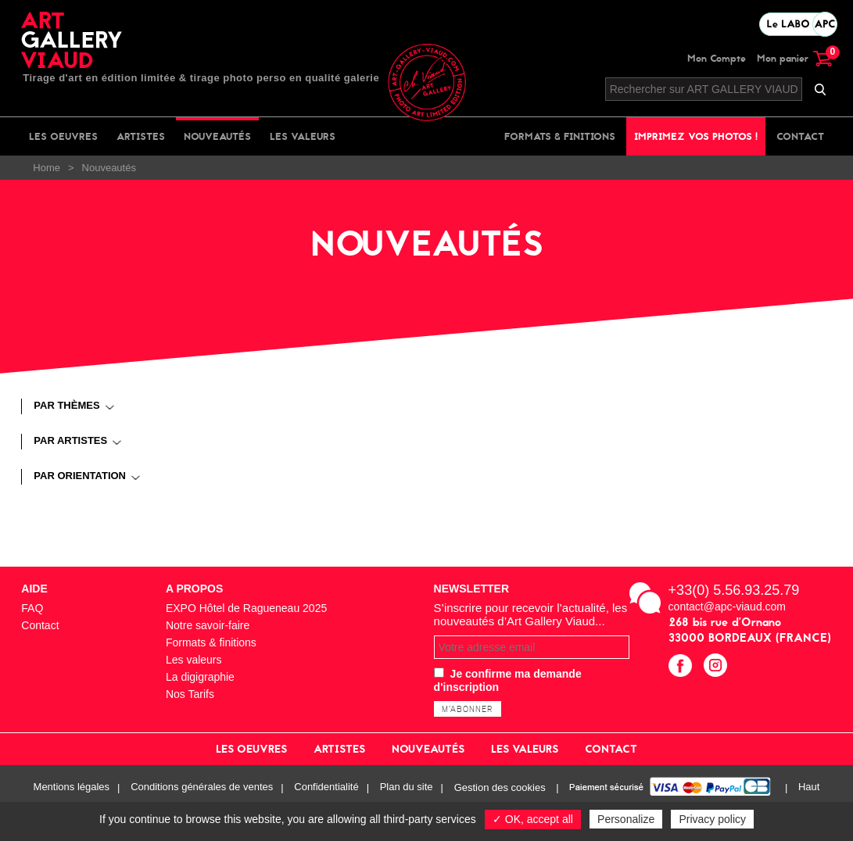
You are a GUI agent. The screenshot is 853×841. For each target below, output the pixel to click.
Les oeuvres (63, 136)
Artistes (140, 136)
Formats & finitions (559, 136)
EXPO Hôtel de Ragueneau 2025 (246, 608)
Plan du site (406, 787)
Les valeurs (302, 136)
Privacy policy (712, 819)
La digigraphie (200, 677)
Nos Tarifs (190, 694)
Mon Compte (716, 58)
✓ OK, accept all (533, 819)
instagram (717, 667)
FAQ (32, 608)
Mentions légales (72, 787)
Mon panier (794, 58)
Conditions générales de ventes (202, 787)
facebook (682, 667)
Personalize (625, 819)
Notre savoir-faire (207, 625)
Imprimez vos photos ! (696, 136)
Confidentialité (326, 787)
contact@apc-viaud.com (727, 606)
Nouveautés (217, 136)
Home (46, 168)
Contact (800, 136)
